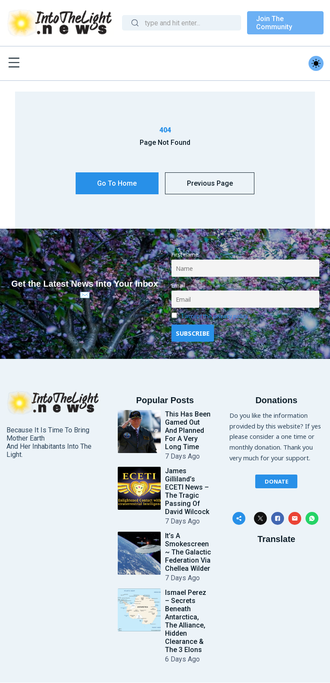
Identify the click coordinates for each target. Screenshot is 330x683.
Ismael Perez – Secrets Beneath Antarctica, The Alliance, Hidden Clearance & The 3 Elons (185, 621)
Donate (276, 481)
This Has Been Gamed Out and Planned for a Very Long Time (188, 430)
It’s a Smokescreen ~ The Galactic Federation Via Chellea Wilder (188, 552)
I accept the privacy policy (214, 316)
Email (178, 285)
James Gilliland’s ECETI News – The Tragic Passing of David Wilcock (187, 491)
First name (185, 254)
